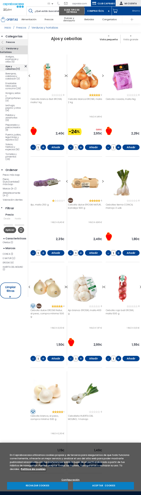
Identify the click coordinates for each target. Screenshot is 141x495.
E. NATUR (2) (9, 258)
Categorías (13, 36)
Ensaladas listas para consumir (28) (13, 86)
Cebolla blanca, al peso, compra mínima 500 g (44, 417)
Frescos (10, 42)
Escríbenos (67, 3)
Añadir (55, 147)
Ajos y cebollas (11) (12, 67)
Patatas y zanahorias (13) (11, 118)
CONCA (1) (8, 253)
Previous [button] (29, 75)
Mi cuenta (127, 3)
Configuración (70, 480)
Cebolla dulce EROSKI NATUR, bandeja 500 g (84, 206)
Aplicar (9, 230)
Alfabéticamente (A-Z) (11, 194)
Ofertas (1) (8, 242)
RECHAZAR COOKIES (37, 485)
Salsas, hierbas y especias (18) (12, 147)
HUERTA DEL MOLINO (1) (13, 268)
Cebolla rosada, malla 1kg (121, 99)
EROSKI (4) (8, 262)
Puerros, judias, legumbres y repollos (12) (13, 137)
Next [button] (103, 75)
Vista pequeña (109, 39)
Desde (7, 218)
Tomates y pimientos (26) (11, 157)
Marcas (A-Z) (9, 188)
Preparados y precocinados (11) (12, 127)
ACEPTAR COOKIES (103, 485)
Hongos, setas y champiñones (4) (13, 97)
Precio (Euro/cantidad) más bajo (11, 182)
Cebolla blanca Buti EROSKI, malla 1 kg (46, 100)
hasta (18, 218)
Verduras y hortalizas (9, 50)
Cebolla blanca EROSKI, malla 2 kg (85, 100)
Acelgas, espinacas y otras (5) (11, 59)
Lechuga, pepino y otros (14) (13, 108)
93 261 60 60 (59, 3)
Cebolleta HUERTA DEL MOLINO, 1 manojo (80, 417)
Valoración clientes (13, 199)
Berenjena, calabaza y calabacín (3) (12, 76)
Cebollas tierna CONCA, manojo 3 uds (119, 206)
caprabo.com (79, 3)
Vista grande (130, 39)
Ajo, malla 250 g (39, 204)
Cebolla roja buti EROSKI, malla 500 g (120, 312)
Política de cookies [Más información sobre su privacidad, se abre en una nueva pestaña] (33, 469)
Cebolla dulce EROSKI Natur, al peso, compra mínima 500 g (47, 313)
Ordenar (11, 170)
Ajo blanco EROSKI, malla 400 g (84, 312)
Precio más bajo (11, 174)
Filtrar (9, 208)
